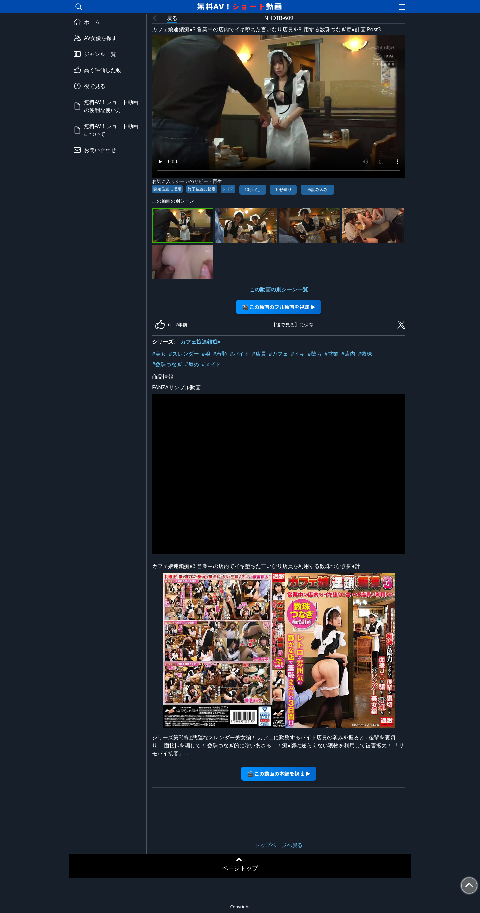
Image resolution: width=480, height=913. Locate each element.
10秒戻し (252, 189)
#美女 (159, 353)
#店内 (348, 353)
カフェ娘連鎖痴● (200, 341)
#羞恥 (220, 353)
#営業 (331, 353)
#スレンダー (184, 353)
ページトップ (240, 868)
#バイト (239, 353)
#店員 (259, 353)
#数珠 (365, 353)
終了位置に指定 (202, 189)
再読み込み (317, 189)
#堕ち (315, 353)
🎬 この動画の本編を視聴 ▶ (279, 773)
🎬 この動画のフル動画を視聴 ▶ (279, 306)
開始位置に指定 (167, 189)
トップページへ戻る (279, 845)
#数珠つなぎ (167, 364)
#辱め (192, 364)
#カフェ (278, 353)
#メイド (211, 364)
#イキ (298, 353)
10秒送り (283, 189)
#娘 (206, 353)
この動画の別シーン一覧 (278, 289)
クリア (228, 189)
